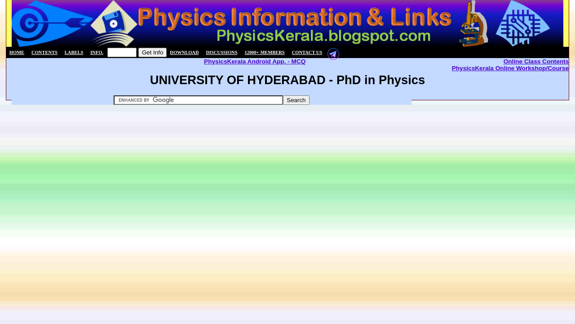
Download (184, 52)
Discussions (222, 52)
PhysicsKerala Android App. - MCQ (254, 61)
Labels (74, 52)
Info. (96, 52)
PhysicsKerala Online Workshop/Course (510, 68)
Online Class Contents (536, 61)
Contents (44, 52)
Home (16, 52)
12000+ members (265, 52)
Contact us (307, 52)
